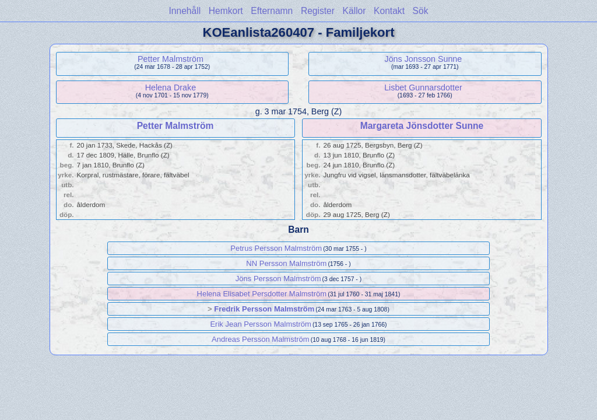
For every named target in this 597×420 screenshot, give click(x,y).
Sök (421, 11)
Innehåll (185, 11)
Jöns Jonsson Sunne (423, 59)
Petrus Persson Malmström (276, 248)
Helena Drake (170, 87)
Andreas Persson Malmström (261, 339)
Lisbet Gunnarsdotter (423, 87)
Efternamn (272, 11)
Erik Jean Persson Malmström (260, 324)
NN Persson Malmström (286, 263)
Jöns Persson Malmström (278, 278)
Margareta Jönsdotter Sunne (421, 126)
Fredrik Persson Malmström (264, 308)
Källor (354, 11)
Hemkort (226, 11)
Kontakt (389, 11)
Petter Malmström (170, 59)
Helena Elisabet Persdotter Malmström (262, 293)
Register (318, 11)
